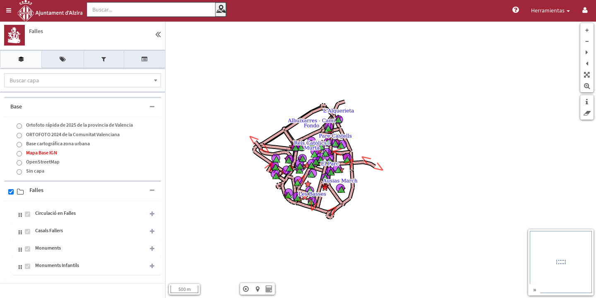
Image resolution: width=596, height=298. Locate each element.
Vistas (560, 10)
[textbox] (83, 80)
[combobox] (82, 80)
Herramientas (518, 10)
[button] (8, 10)
